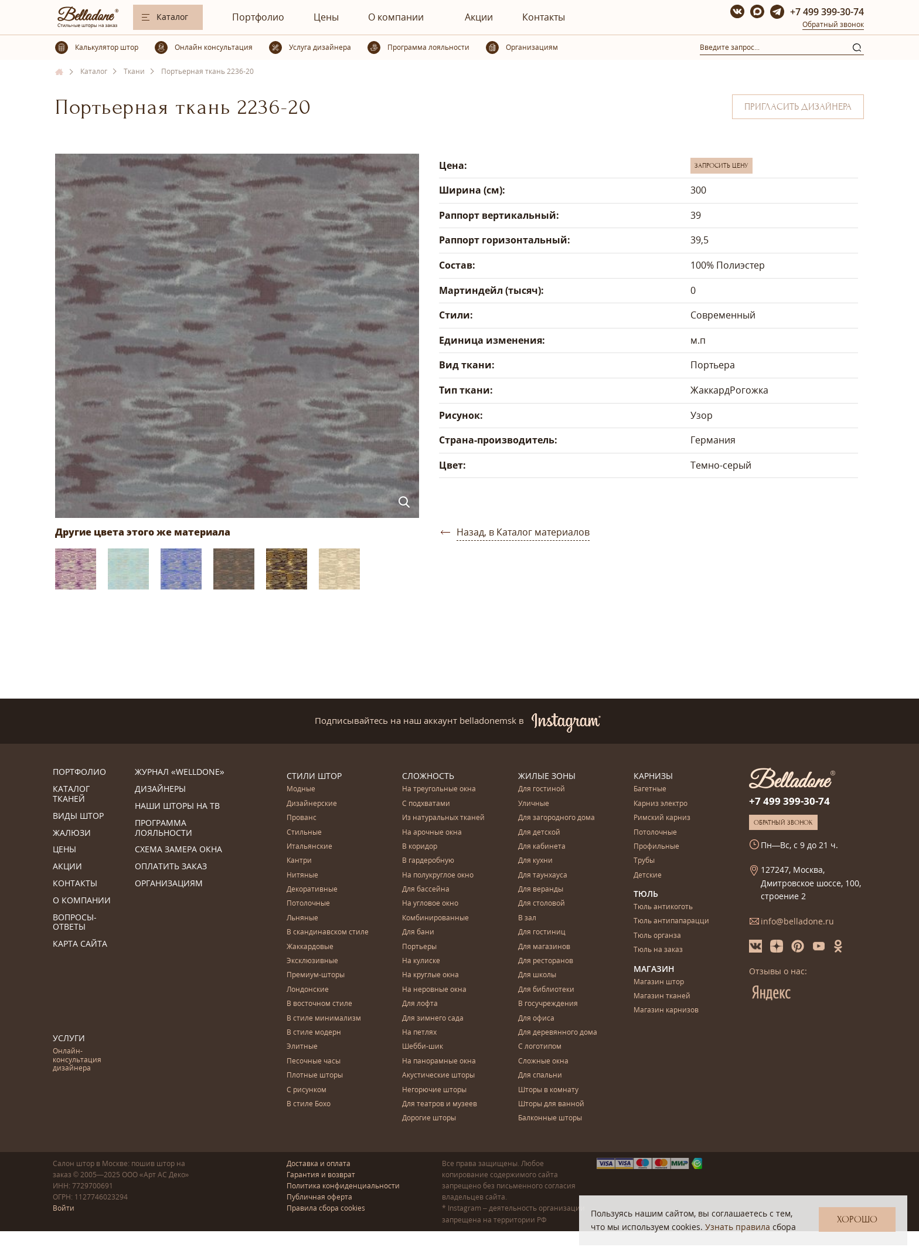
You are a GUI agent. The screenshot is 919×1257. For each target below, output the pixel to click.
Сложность (428, 775)
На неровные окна (434, 989)
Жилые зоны (547, 775)
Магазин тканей (662, 996)
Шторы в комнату (548, 1090)
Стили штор (314, 775)
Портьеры (419, 947)
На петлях (419, 1032)
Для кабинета (542, 846)
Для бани (418, 932)
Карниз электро (660, 803)
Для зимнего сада (433, 1018)
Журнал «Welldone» (179, 772)
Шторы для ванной (551, 1104)
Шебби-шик (422, 1046)
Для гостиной (541, 789)
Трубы (644, 860)
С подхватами (426, 803)
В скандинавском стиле (328, 932)
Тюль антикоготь (663, 907)
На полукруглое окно (438, 875)
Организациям (169, 884)
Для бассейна (426, 889)
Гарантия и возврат (321, 1175)
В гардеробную (428, 860)
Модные (301, 789)
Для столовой (541, 903)
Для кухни (535, 860)
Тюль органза (657, 935)
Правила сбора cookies (326, 1208)
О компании (396, 17)
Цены (326, 17)
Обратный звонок (833, 24)
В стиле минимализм (324, 1018)
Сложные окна (543, 1061)
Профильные (656, 846)
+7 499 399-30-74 (827, 11)
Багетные (650, 789)
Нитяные (302, 875)
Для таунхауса (542, 875)
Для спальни (540, 1075)
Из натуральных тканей (443, 818)
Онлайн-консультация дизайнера (77, 1060)
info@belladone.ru (797, 921)
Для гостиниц (542, 932)
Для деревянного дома (557, 1032)
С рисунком (306, 1090)
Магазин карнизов (666, 1010)
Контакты (543, 17)
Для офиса (536, 1018)
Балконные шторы (550, 1118)
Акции (479, 17)
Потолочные (308, 903)
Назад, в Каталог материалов (523, 532)
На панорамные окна (439, 1061)
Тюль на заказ (658, 950)
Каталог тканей (71, 794)
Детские (648, 875)
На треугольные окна (439, 789)
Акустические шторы (438, 1075)
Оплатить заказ (171, 867)
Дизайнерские (312, 803)
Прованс (301, 818)
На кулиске (421, 961)
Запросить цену (721, 165)
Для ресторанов (545, 961)
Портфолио (258, 17)
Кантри (299, 860)
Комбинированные (435, 918)
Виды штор (78, 816)
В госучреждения (548, 1003)
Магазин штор (659, 982)
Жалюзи (72, 833)
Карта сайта (80, 944)
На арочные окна (432, 832)
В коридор (419, 846)
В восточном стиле (319, 1003)
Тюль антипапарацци (671, 921)
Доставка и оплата (318, 1163)
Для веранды (540, 889)
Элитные (302, 1046)
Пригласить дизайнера (798, 107)
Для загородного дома (556, 818)
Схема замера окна (178, 850)
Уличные (533, 803)
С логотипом (539, 1046)
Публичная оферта (319, 1197)
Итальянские (309, 846)
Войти (63, 1208)
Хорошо (857, 1219)
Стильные (304, 832)
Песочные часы (314, 1061)
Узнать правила (737, 1226)
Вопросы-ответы (75, 923)
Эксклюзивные (312, 961)
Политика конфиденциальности (343, 1186)
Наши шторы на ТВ (177, 806)
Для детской (539, 832)
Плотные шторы (315, 1075)
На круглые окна (430, 975)
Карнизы (653, 775)
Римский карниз (662, 818)
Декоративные (312, 889)
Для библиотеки (546, 989)
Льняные (302, 918)
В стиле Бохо (309, 1104)
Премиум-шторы (316, 975)
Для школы (537, 975)
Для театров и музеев (439, 1104)
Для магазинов (544, 947)
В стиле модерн (314, 1032)
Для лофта (420, 1003)
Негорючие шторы (434, 1090)
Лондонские (308, 989)
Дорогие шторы (429, 1118)
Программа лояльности (163, 828)
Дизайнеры (160, 789)
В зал (527, 918)
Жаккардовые (310, 947)
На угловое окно (430, 903)
